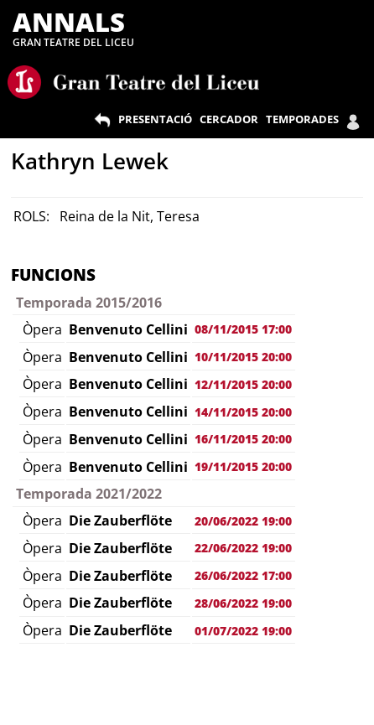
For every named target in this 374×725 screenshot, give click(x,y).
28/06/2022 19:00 (243, 603)
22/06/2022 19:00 (243, 548)
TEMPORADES (302, 119)
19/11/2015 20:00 (243, 466)
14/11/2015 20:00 (243, 412)
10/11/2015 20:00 (243, 357)
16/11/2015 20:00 (243, 439)
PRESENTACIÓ (155, 119)
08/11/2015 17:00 (243, 329)
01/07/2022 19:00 (243, 631)
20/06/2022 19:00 (243, 521)
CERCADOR (229, 119)
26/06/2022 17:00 (243, 575)
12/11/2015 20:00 (243, 384)
